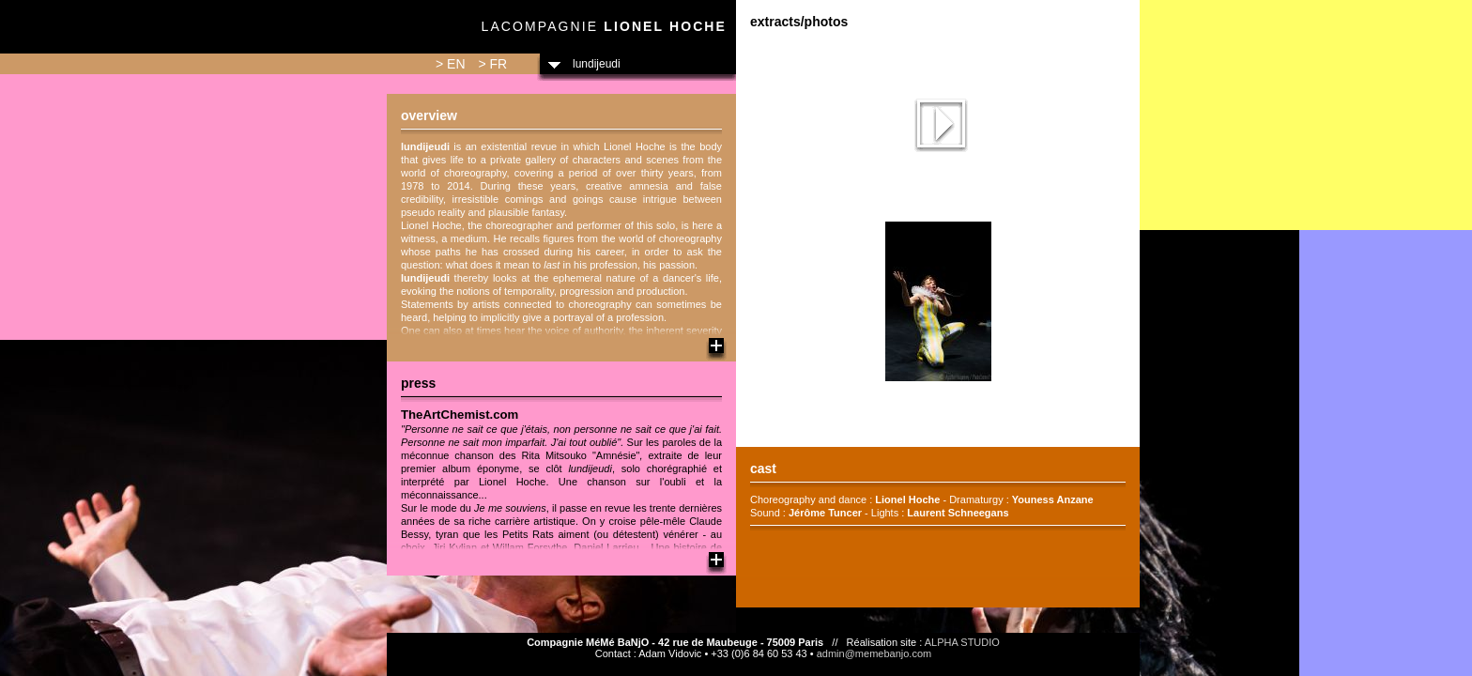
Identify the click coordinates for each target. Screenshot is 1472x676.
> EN (451, 63)
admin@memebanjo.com (874, 653)
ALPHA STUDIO (962, 642)
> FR (492, 63)
